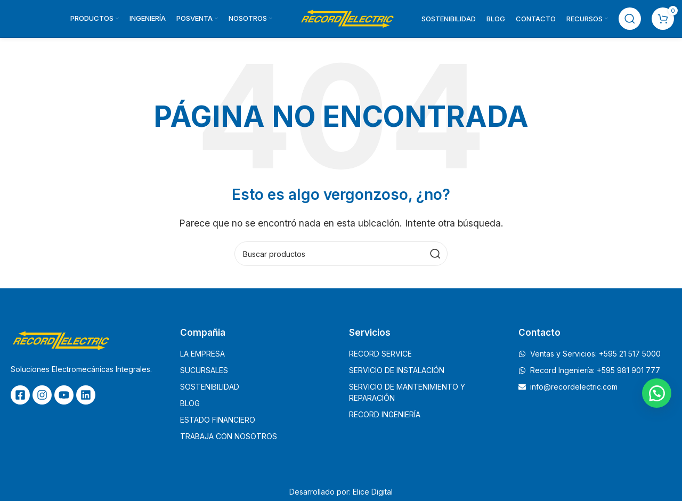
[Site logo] (347, 17)
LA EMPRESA (202, 353)
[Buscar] (629, 18)
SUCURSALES (204, 370)
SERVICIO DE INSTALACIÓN (396, 370)
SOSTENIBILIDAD (209, 386)
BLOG (190, 403)
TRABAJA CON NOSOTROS (228, 436)
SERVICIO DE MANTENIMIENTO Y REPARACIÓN (407, 392)
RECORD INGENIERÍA (384, 414)
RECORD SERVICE (380, 353)
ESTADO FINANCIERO (217, 419)
